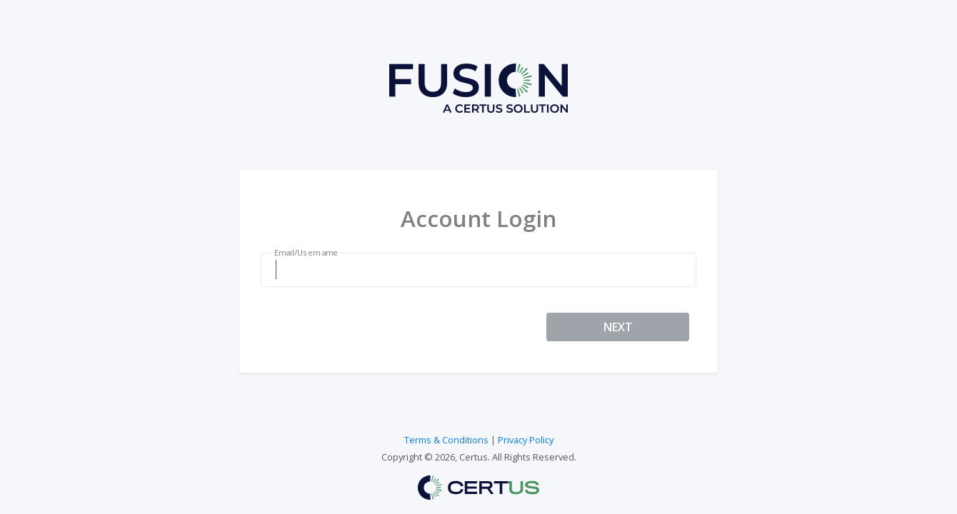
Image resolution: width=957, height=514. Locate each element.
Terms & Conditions (446, 439)
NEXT (618, 327)
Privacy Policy (525, 439)
